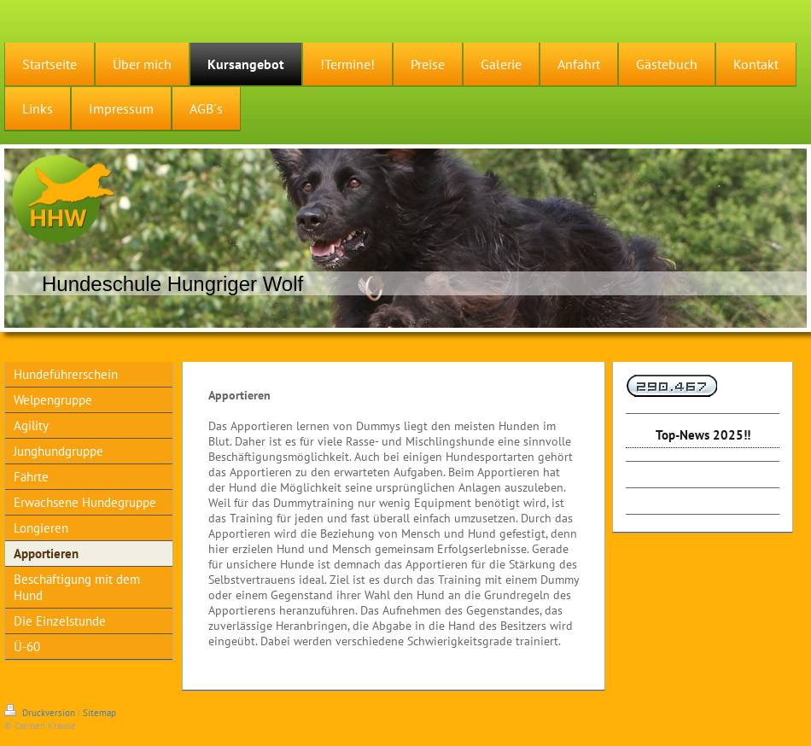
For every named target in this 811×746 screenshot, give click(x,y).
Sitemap (99, 713)
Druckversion (41, 713)
